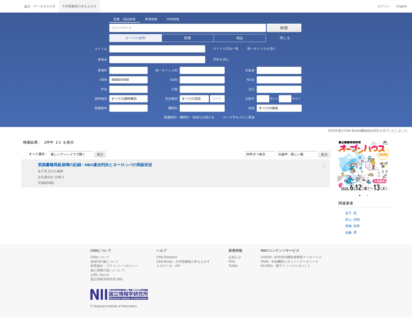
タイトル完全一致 (222, 48)
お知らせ (235, 257)
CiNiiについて (100, 257)
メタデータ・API (168, 266)
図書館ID (101, 108)
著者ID (102, 70)
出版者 (250, 70)
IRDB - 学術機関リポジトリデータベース (289, 261)
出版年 (250, 99)
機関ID (173, 108)
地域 (251, 108)
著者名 (102, 59)
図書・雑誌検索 (125, 19)
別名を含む (218, 59)
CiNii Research (166, 257)
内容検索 (173, 19)
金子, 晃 (351, 213)
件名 (104, 89)
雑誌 (239, 38)
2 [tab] (369, 195)
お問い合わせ (99, 275)
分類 (174, 89)
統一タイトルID (167, 70)
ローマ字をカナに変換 (236, 117)
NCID (250, 80)
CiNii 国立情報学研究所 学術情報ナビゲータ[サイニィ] (10, 6)
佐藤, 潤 (351, 232)
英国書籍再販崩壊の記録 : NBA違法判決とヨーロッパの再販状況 (95, 165)
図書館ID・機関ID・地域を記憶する (186, 117)
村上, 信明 (352, 219)
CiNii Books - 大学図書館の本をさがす (183, 261)
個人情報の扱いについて (107, 270)
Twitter (233, 266)
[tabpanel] (363, 166)
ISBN (103, 80)
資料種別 (101, 99)
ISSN (174, 80)
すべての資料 (135, 38)
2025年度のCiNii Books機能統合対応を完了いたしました (368, 131)
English (401, 6)
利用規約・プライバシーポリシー (114, 266)
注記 (251, 89)
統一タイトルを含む (258, 48)
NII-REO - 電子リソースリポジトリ (285, 266)
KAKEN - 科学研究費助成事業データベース (291, 257)
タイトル (101, 49)
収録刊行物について (104, 261)
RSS (232, 261)
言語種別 (171, 99)
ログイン (384, 6)
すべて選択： (35, 154)
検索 (284, 27)
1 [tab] (361, 195)
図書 (187, 38)
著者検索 (151, 19)
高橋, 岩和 (352, 226)
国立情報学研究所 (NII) (106, 279)
